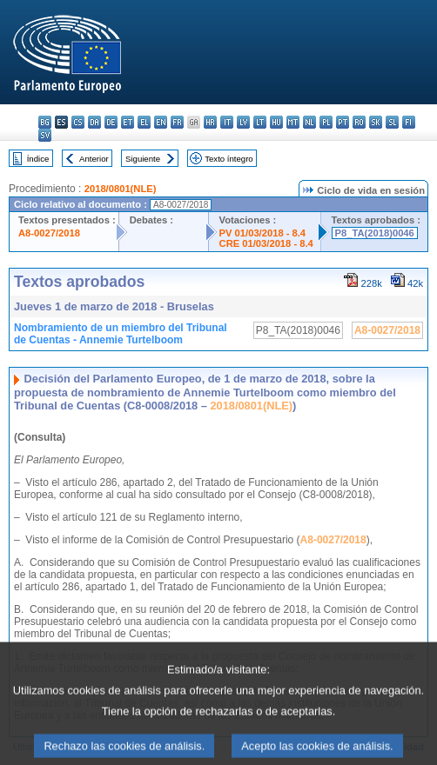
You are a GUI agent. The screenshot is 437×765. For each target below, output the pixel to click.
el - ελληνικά (144, 122)
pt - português (342, 122)
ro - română (359, 122)
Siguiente (142, 158)
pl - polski (326, 122)
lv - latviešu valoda (243, 122)
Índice (38, 158)
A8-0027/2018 (49, 233)
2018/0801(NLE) (120, 188)
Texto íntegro (228, 158)
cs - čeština (77, 122)
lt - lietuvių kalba (259, 122)
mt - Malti (292, 122)
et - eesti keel (127, 122)
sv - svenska (44, 135)
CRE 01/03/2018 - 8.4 (266, 243)
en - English (160, 122)
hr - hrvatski (210, 122)
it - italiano (226, 122)
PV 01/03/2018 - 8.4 (262, 233)
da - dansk (94, 122)
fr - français (177, 122)
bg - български (44, 122)
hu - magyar (276, 122)
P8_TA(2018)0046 (374, 233)
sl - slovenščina (392, 122)
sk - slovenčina (375, 122)
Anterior (94, 158)
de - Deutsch (111, 122)
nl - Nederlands (309, 122)
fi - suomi (408, 122)
